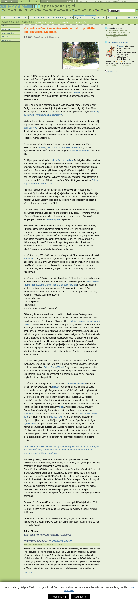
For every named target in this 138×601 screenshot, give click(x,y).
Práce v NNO (98, 1)
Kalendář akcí (85, 1)
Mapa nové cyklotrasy (118, 30)
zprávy (4, 26)
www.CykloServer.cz (62, 541)
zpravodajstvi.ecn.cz (45, 22)
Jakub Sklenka (40, 37)
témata (4, 36)
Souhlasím (80, 596)
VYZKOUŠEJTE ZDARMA (117, 66)
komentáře (6, 29)
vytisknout (111, 71)
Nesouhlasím (59, 596)
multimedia (6, 40)
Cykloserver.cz (53, 37)
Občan (123, 1)
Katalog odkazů (112, 1)
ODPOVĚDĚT (29, 572)
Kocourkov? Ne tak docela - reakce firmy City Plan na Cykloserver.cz (119, 34)
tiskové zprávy (7, 33)
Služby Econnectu (118, 42)
